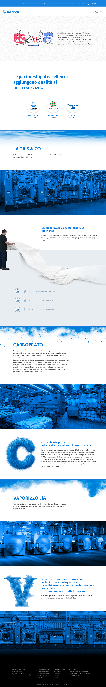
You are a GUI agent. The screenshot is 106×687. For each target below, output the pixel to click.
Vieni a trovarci (72, 669)
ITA (94, 12)
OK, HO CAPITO (94, 3)
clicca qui (82, 3)
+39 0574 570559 (86, 673)
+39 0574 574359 (75, 675)
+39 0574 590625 (77, 673)
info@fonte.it (75, 671)
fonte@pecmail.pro (85, 671)
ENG (97, 12)
